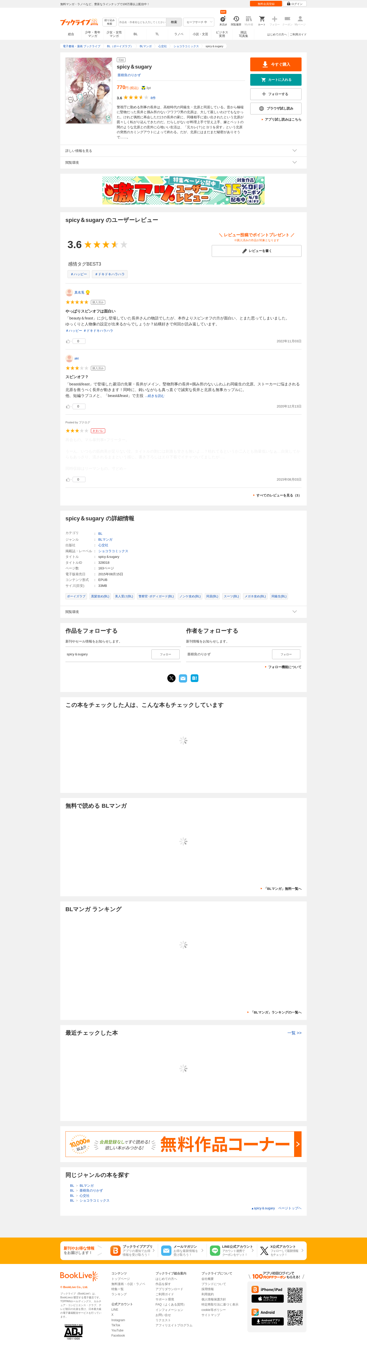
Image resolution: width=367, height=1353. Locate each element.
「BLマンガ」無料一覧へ (283, 889)
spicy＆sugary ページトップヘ (276, 1208)
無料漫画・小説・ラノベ (128, 1284)
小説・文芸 (200, 34)
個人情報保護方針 (213, 1299)
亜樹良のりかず (129, 75)
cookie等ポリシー (213, 1310)
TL (157, 34)
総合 (71, 34)
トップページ (120, 1279)
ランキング (119, 1294)
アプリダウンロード (169, 1289)
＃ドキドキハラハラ (110, 274)
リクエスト (163, 1320)
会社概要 (207, 1279)
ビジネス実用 (222, 34)
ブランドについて (213, 1284)
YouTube (117, 1330)
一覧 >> (294, 1033)
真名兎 (79, 292)
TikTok (115, 1325)
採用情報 (207, 1289)
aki (76, 358)
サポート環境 (165, 1299)
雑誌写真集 (243, 34)
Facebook (118, 1335)
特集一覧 (117, 1289)
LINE (114, 1309)
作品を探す (163, 1284)
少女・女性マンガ (114, 34)
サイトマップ (210, 1315)
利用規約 (207, 1294)
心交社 (103, 545)
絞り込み (109, 22)
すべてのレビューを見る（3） (279, 495)
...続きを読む (155, 396)
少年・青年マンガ (92, 34)
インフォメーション (169, 1310)
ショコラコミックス (113, 551)
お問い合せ (163, 1315)
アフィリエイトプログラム (174, 1325)
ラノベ (179, 34)
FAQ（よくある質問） (171, 1304)
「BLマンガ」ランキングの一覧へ (276, 1012)
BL (136, 34)
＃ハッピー (78, 274)
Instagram (118, 1320)
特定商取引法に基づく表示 (219, 1304)
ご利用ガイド (298, 34)
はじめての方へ (277, 34)
